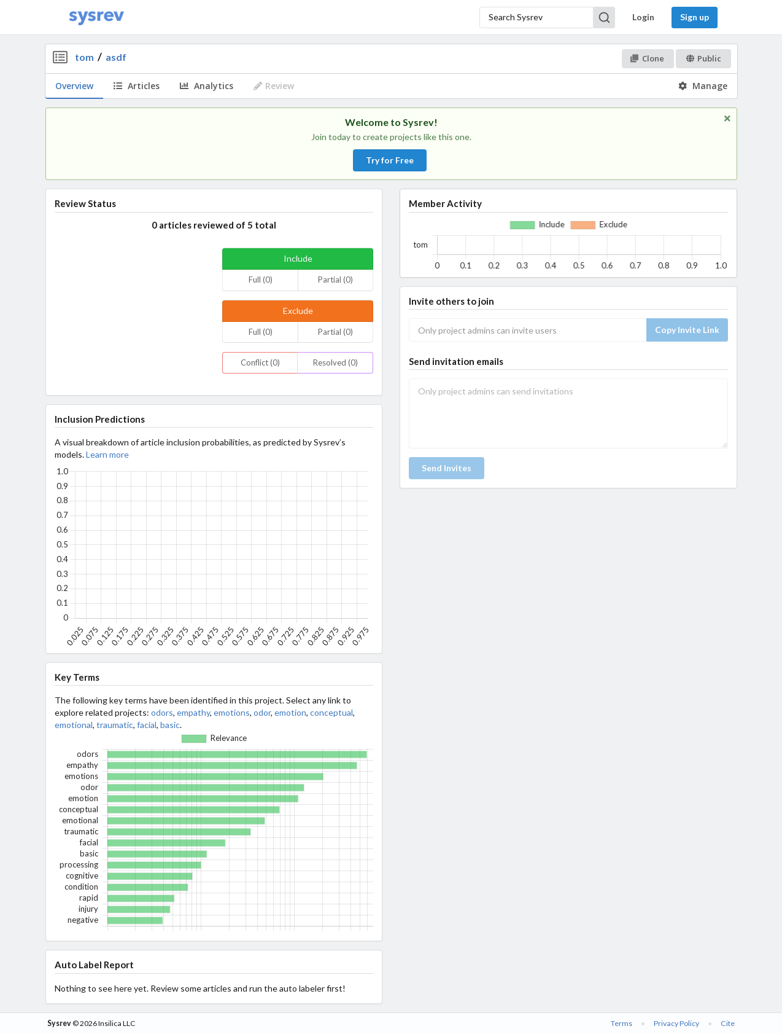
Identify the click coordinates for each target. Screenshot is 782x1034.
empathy (193, 712)
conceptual (331, 712)
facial (147, 724)
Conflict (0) (260, 362)
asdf (116, 57)
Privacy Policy (676, 1023)
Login (643, 17)
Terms (621, 1023)
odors (162, 712)
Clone (647, 58)
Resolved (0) (335, 362)
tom (84, 57)
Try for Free (390, 160)
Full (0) (261, 279)
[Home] (96, 17)
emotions (232, 712)
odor (262, 712)
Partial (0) (335, 279)
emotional (74, 724)
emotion (290, 712)
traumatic (114, 724)
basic (170, 724)
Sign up (694, 17)
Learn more (107, 454)
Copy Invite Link (687, 329)
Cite (728, 1023)
